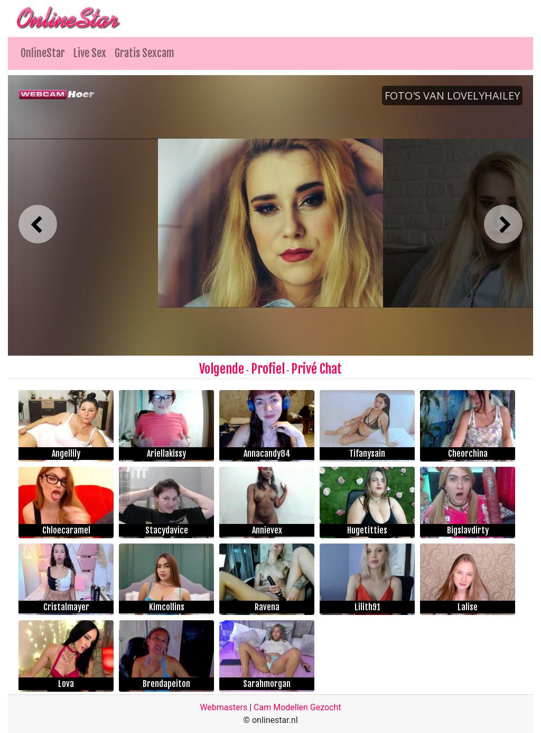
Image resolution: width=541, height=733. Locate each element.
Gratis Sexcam (144, 53)
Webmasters (223, 707)
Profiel (268, 369)
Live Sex (89, 53)
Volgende (221, 369)
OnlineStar (43, 53)
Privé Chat (316, 369)
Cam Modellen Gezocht (297, 707)
